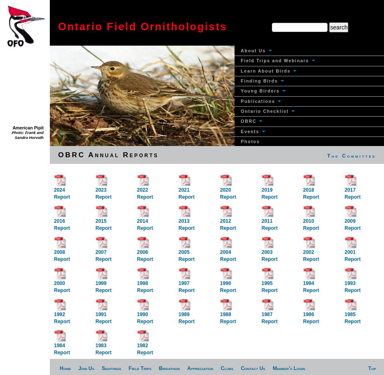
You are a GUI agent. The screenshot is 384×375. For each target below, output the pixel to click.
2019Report (270, 188)
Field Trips (140, 368)
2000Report (62, 281)
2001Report (353, 250)
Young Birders (263, 90)
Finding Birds (262, 80)
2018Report (311, 188)
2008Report (62, 250)
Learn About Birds (268, 70)
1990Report (145, 313)
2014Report (145, 219)
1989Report (187, 313)
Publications (261, 101)
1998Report (145, 281)
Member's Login (289, 368)
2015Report (103, 219)
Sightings (111, 368)
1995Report (270, 281)
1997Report (187, 281)
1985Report (353, 313)
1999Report (103, 281)
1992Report (62, 313)
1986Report (311, 313)
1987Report (270, 313)
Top (372, 368)
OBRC (251, 121)
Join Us (86, 368)
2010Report (311, 219)
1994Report (311, 281)
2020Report (228, 188)
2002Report (311, 250)
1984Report (62, 344)
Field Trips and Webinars (278, 60)
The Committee (351, 156)
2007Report (103, 250)
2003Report (270, 250)
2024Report (62, 188)
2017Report (353, 188)
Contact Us (253, 368)
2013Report (187, 219)
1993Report (353, 281)
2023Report (103, 188)
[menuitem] (309, 51)
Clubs (227, 368)
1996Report (228, 281)
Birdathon (169, 368)
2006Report (145, 250)
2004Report (228, 250)
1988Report (228, 313)
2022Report (145, 188)
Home (65, 368)
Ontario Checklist (268, 111)
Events (253, 131)
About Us (256, 50)
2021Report (187, 188)
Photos (250, 141)
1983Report (103, 344)
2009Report (353, 219)
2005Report (187, 250)
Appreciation (200, 368)
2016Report (62, 219)
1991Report (103, 313)
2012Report (228, 219)
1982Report (145, 344)
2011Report (270, 219)
